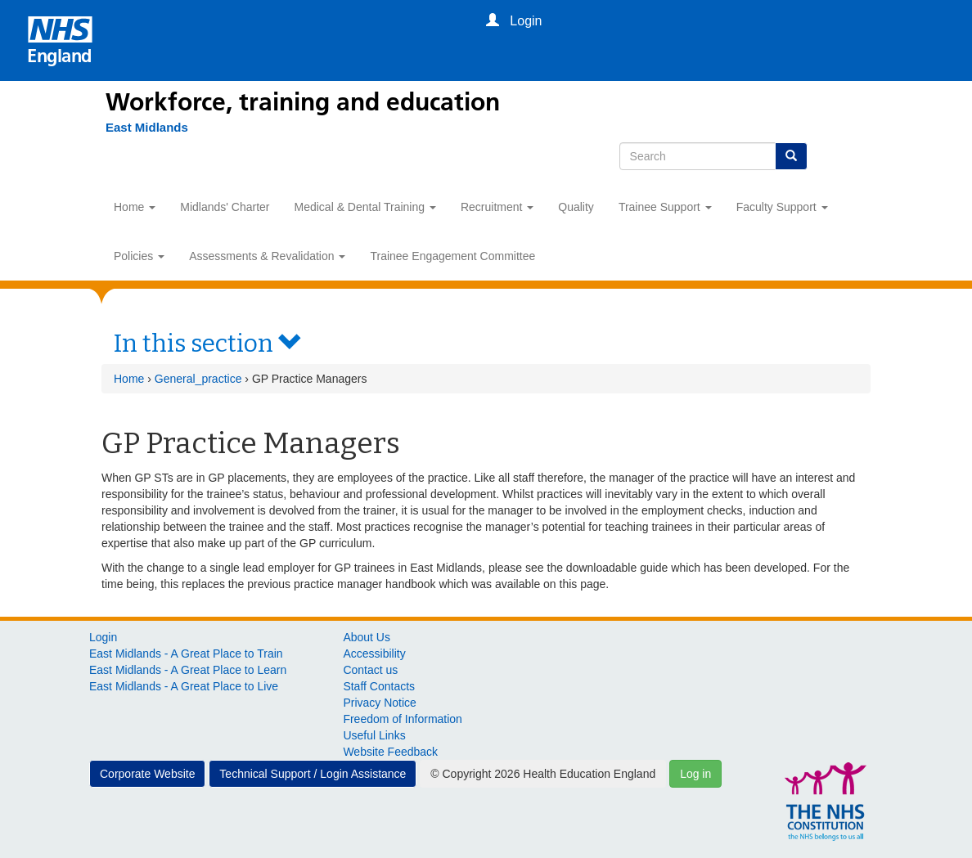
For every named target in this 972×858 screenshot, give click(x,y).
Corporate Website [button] (147, 773)
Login (103, 637)
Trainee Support (665, 206)
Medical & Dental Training (365, 206)
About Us (366, 637)
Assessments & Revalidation (267, 256)
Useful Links (374, 735)
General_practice (198, 378)
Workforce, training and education (303, 102)
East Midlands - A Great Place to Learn (187, 669)
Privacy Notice (379, 702)
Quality (576, 206)
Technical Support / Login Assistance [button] (312, 773)
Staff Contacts (379, 686)
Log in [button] (695, 773)
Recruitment (497, 206)
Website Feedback (390, 751)
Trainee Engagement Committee (452, 256)
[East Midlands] (138, 127)
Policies (139, 256)
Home (134, 206)
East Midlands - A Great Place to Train (186, 653)
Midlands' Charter (224, 206)
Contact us (370, 669)
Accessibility (374, 653)
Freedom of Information (402, 718)
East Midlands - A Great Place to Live (183, 686)
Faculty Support (782, 206)
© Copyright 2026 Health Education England (542, 773)
